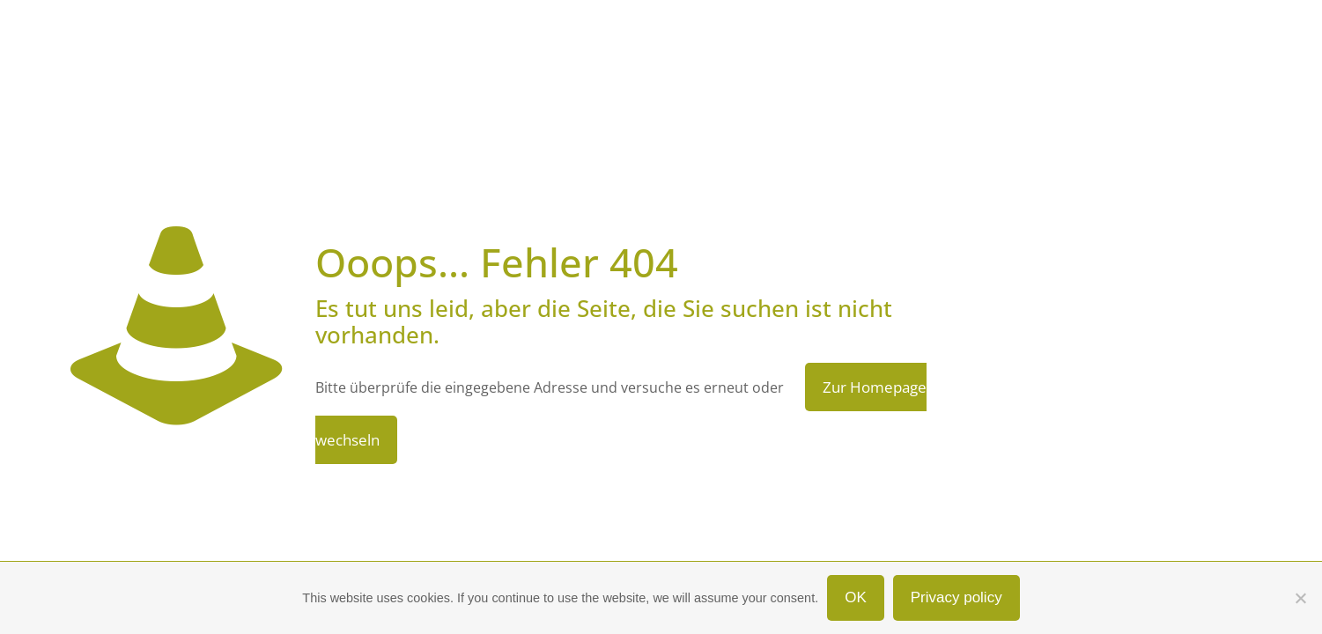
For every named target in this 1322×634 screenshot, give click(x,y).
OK (856, 597)
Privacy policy (956, 597)
